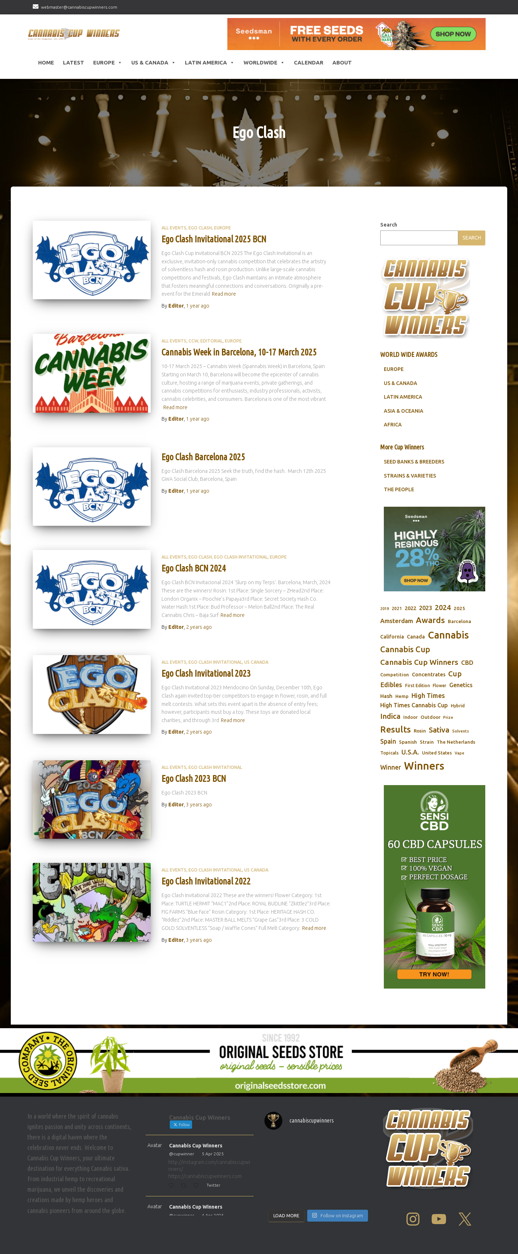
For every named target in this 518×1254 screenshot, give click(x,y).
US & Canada (153, 62)
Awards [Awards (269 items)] (430, 619)
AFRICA (393, 424)
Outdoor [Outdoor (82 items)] (430, 717)
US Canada (256, 662)
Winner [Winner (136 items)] (390, 767)
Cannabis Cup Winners (195, 1145)
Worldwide (264, 62)
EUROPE (394, 369)
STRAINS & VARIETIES (410, 476)
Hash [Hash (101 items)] (386, 696)
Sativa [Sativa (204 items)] (439, 730)
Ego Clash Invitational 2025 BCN (214, 239)
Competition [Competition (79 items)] (394, 674)
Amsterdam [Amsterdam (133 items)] (396, 620)
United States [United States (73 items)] (437, 752)
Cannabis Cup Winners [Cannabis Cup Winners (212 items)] (419, 662)
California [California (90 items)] (392, 637)
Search (388, 225)
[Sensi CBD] (434, 887)
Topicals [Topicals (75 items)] (389, 752)
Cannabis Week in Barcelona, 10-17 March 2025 (239, 352)
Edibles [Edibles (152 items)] (391, 684)
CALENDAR (308, 62)
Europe (107, 62)
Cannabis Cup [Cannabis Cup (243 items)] (405, 649)
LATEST (73, 62)
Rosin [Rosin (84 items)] (420, 731)
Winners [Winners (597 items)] (424, 766)
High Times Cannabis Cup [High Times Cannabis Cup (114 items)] (414, 705)
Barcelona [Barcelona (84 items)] (459, 621)
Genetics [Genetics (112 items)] (461, 685)
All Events (174, 227)
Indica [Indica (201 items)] (390, 716)
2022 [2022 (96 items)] (410, 608)
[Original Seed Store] (259, 1060)
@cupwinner (181, 1153)
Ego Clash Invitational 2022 (206, 881)
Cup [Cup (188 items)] (455, 673)
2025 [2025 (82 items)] (459, 608)
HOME (46, 62)
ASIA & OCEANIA (403, 411)
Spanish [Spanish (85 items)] (408, 742)
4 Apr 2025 (213, 1215)
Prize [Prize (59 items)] (448, 717)
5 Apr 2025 (213, 1153)
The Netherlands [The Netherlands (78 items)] (456, 741)
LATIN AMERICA (403, 397)
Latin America (210, 62)
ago (197, 306)
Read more (224, 294)
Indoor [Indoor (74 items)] (410, 717)
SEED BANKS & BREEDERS (414, 462)
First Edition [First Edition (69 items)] (417, 685)
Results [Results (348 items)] (395, 729)
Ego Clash (200, 227)
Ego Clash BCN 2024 (194, 568)
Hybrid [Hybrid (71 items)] (458, 705)
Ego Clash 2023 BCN (194, 779)
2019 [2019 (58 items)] (384, 608)
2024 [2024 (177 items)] (443, 608)
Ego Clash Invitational (241, 557)
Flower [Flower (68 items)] (439, 685)
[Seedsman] (356, 34)
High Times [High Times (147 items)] (428, 695)
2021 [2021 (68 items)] (397, 608)
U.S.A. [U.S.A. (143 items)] (410, 752)
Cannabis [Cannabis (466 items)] (448, 635)
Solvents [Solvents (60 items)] (460, 731)
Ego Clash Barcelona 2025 (203, 457)
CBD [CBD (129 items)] (467, 662)
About (342, 62)
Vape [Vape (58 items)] (459, 753)
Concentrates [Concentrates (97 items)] (428, 674)
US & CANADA (400, 383)
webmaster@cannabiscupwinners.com (79, 7)
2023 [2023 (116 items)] (425, 608)
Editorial (211, 341)
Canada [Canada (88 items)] (416, 637)
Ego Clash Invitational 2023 (206, 673)
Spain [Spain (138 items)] (388, 741)
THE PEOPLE (399, 489)
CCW (193, 341)
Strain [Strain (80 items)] (427, 742)
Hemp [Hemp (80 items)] (402, 696)
